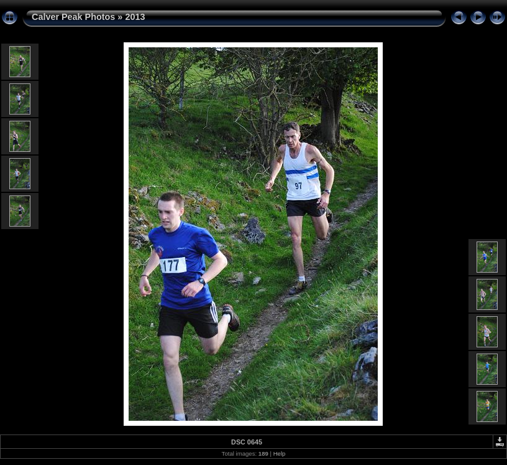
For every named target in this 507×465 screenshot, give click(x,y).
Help (279, 453)
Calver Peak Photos (73, 17)
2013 (135, 17)
